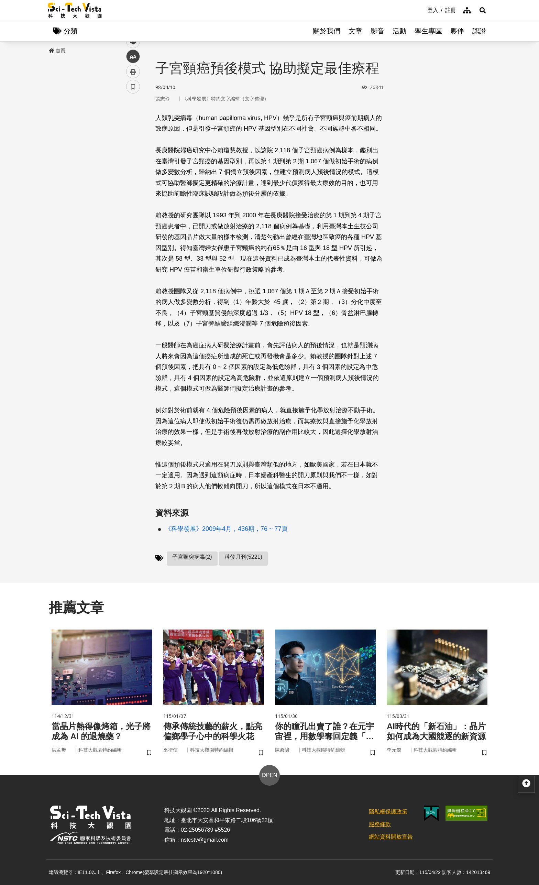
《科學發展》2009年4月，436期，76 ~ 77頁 (226, 528)
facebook (133, 131)
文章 (355, 31)
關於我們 (326, 31)
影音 (377, 31)
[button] (482, 10)
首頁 (57, 50)
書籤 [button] (133, 207)
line (130, 162)
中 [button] (133, 177)
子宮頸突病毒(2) (192, 557)
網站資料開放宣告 (391, 837)
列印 (133, 192)
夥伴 (457, 31)
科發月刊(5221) (243, 557)
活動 (399, 31)
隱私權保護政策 (388, 812)
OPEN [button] (269, 775)
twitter (133, 147)
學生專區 (428, 31)
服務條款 (380, 824)
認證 (479, 31)
